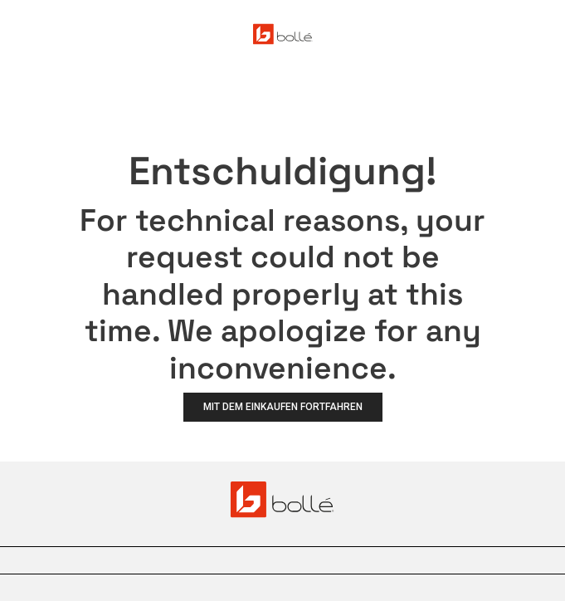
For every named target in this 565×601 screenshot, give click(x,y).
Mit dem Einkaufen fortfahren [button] (283, 407)
